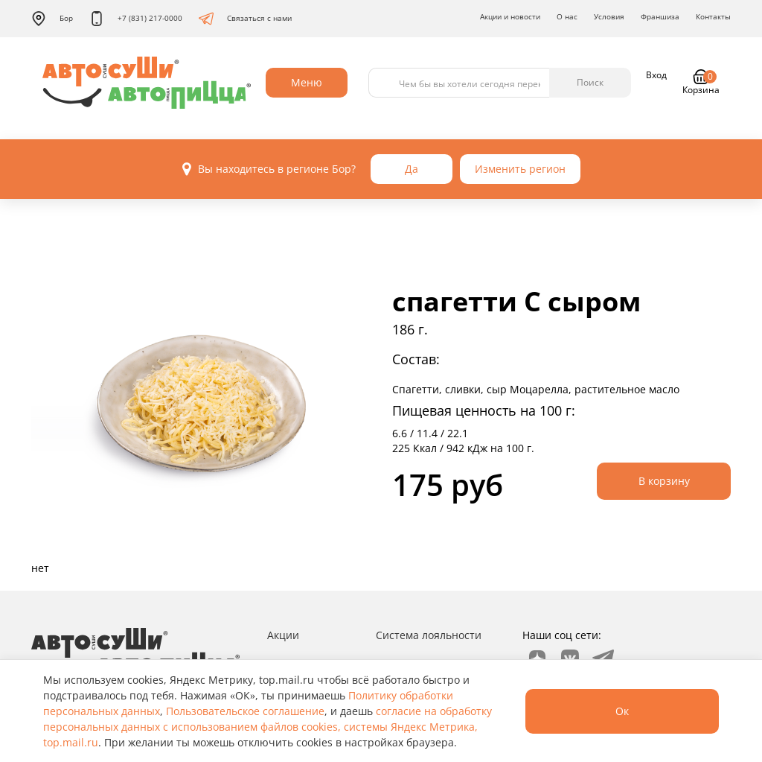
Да (411, 169)
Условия (609, 16)
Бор (52, 18)
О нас (567, 16)
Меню (306, 82)
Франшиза (660, 16)
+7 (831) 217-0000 (135, 18)
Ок (622, 711)
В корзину (664, 481)
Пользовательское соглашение (245, 711)
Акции (283, 635)
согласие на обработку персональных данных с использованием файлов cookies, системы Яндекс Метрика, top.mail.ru (267, 726)
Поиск (590, 82)
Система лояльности (428, 635)
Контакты (713, 16)
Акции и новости (510, 16)
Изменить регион (520, 169)
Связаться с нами (245, 18)
